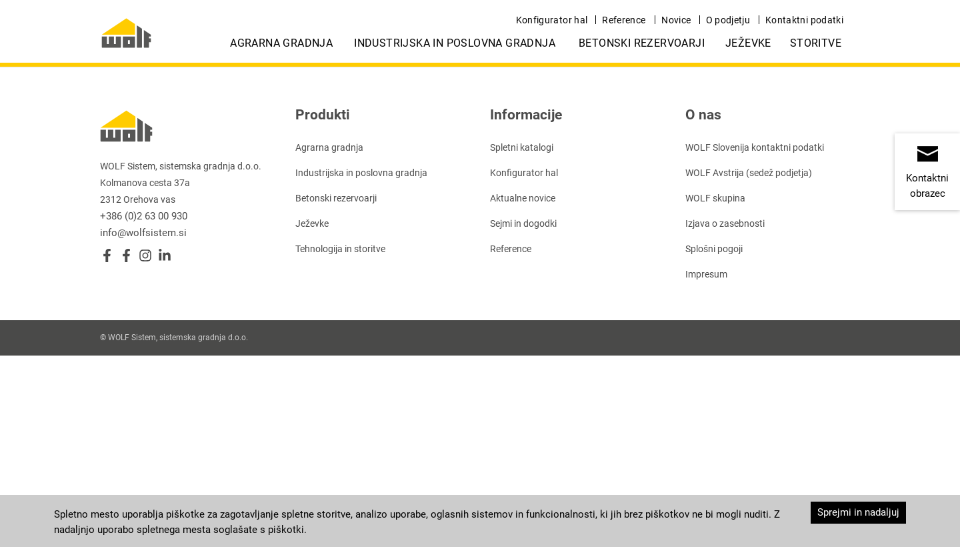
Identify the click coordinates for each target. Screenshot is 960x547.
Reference (623, 20)
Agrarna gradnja (281, 43)
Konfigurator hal (552, 20)
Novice (676, 20)
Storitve (815, 43)
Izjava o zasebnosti (725, 223)
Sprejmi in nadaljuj (858, 512)
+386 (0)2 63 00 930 (143, 216)
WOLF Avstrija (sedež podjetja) (748, 172)
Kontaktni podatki (804, 20)
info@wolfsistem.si (143, 233)
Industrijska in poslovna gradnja (454, 43)
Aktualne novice (522, 198)
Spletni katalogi (521, 147)
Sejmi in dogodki (523, 223)
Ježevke (748, 43)
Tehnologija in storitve (340, 248)
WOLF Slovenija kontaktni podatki (754, 147)
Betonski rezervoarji (642, 43)
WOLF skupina (715, 198)
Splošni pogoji (714, 248)
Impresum (706, 274)
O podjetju (728, 20)
